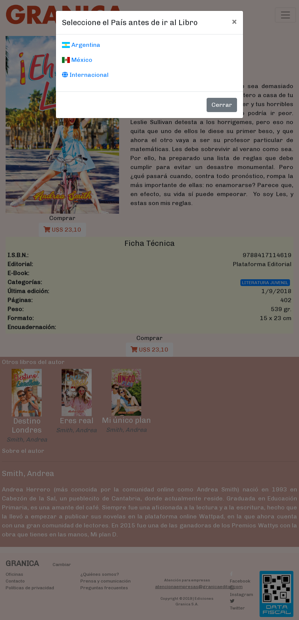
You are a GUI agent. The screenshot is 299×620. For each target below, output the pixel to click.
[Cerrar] (234, 21)
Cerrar (221, 104)
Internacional (85, 74)
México (77, 59)
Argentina (81, 44)
